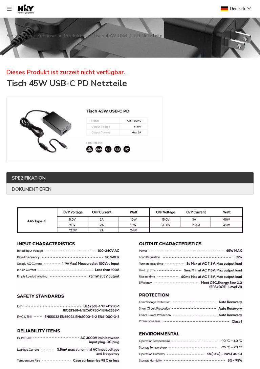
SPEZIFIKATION (29, 178)
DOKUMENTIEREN (31, 189)
